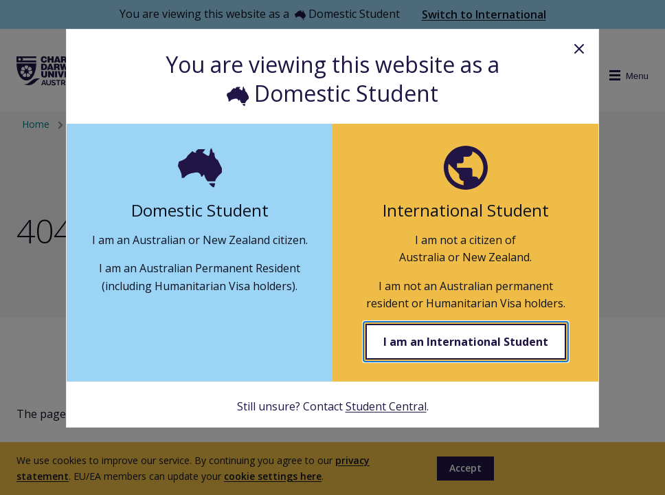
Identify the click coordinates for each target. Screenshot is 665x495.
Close (579, 49)
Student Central (386, 406)
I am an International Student (465, 341)
